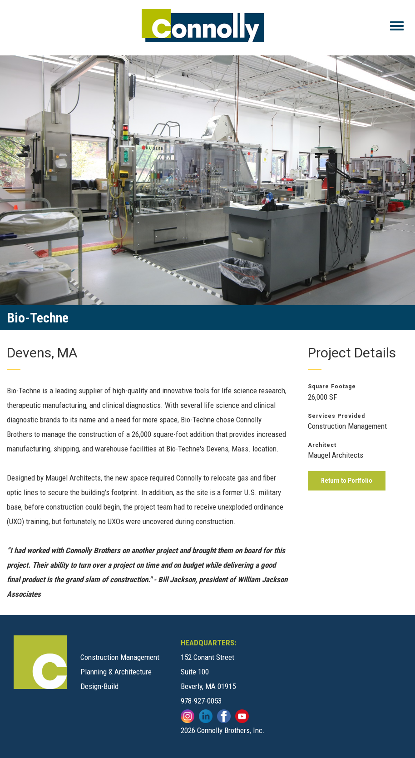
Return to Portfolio (346, 480)
